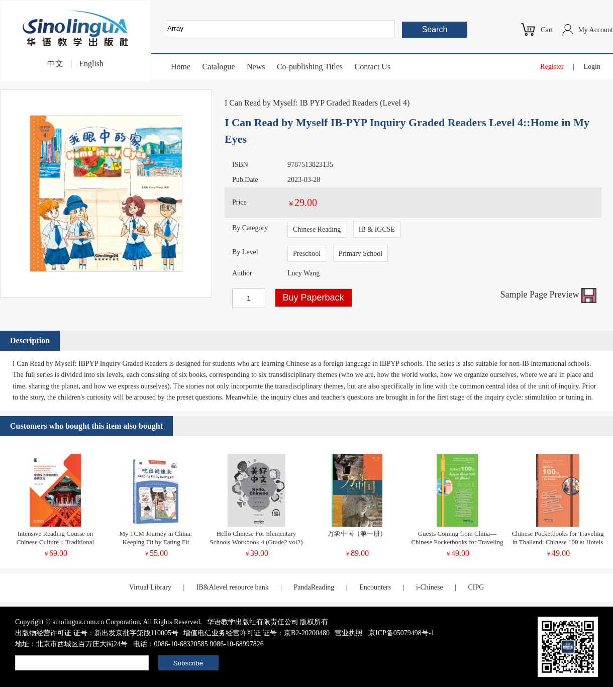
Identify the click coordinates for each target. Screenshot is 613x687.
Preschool (307, 253)
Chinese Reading (317, 229)
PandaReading (313, 587)
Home (180, 66)
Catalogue (218, 66)
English (91, 63)
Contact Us (373, 66)
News (256, 66)
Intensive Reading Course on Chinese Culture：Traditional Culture (55, 542)
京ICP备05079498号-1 (401, 633)
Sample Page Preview (548, 294)
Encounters (375, 587)
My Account (595, 30)
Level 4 (394, 103)
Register (552, 66)
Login (592, 66)
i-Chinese (429, 587)
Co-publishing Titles (310, 66)
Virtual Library (150, 587)
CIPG (476, 587)
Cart (547, 30)
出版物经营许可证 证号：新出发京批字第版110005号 (96, 633)
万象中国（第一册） (357, 533)
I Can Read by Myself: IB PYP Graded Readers (301, 103)
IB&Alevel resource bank (232, 587)
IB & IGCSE (377, 229)
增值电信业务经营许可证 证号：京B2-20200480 (256, 633)
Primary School (361, 253)
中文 (55, 63)
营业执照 (349, 633)
